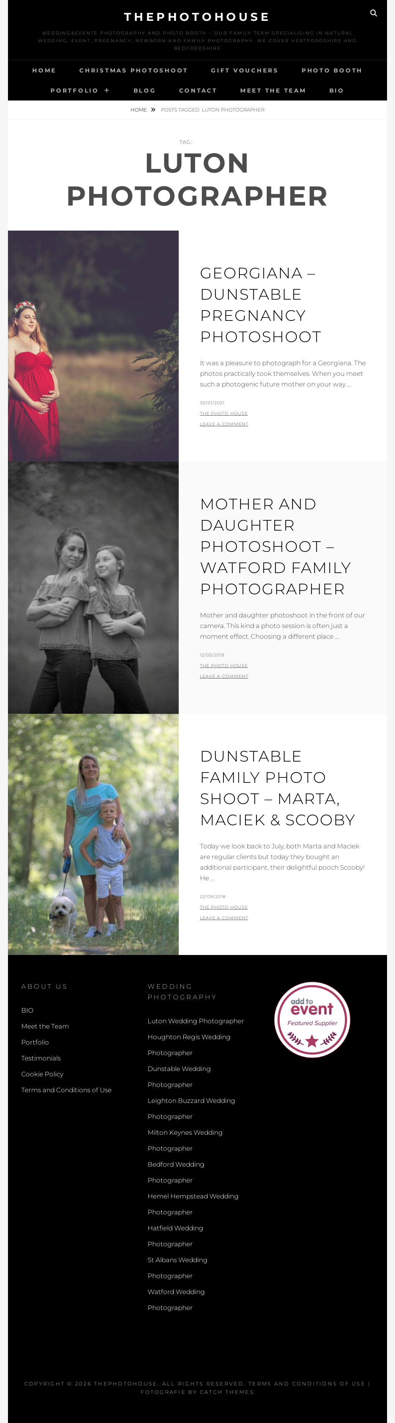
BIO (337, 90)
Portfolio (74, 90)
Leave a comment (224, 424)
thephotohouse (197, 17)
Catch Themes (227, 1392)
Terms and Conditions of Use (66, 1090)
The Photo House (224, 413)
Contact (198, 90)
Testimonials (41, 1058)
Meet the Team (273, 90)
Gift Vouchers (245, 70)
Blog (145, 90)
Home (44, 70)
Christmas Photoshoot (133, 70)
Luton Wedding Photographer (196, 1021)
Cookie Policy (42, 1074)
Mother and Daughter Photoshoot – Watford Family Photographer (275, 546)
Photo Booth (332, 70)
